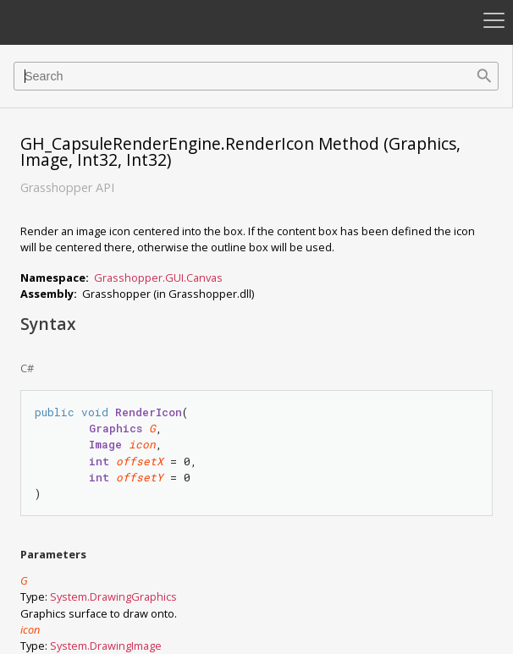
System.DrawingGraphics (113, 596)
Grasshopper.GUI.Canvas (158, 277)
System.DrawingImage (106, 645)
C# (27, 368)
